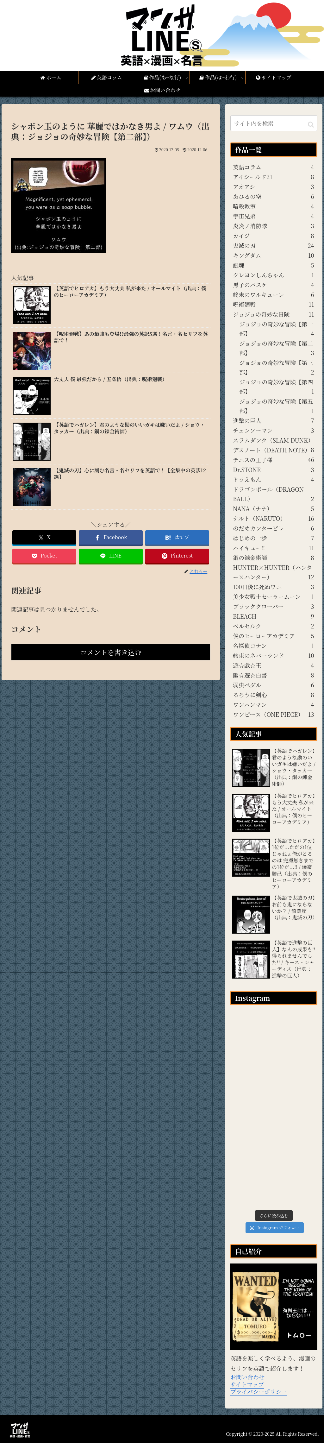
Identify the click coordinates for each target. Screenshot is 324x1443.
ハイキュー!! (273, 547)
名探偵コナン (273, 645)
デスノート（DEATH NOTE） (273, 450)
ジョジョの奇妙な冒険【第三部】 (276, 367)
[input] (273, 123)
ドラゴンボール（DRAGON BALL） (273, 494)
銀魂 (273, 265)
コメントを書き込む (110, 652)
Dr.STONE (273, 469)
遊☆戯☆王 (273, 665)
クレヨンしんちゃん (273, 275)
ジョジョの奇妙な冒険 (273, 314)
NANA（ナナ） (273, 508)
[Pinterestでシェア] (177, 556)
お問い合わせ (247, 1377)
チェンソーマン (273, 430)
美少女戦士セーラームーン (273, 596)
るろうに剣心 (273, 694)
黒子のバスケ (273, 284)
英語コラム (273, 167)
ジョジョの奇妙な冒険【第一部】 (276, 329)
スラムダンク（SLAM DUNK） (273, 440)
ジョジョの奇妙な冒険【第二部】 (276, 348)
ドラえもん (273, 479)
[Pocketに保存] (44, 556)
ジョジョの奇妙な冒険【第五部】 (276, 406)
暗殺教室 (273, 206)
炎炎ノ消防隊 (273, 225)
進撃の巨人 (273, 420)
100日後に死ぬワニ (273, 586)
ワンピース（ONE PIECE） (273, 714)
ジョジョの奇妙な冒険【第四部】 (276, 387)
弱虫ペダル (273, 685)
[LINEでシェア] (111, 556)
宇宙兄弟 (273, 216)
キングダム (273, 255)
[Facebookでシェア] (111, 537)
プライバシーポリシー (258, 1391)
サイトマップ (247, 1384)
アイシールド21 (273, 176)
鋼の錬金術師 (273, 557)
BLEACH (273, 616)
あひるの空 (273, 196)
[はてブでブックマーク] (177, 537)
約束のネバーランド (273, 655)
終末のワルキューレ (273, 294)
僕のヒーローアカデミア (273, 635)
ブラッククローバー (273, 606)
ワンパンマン (273, 704)
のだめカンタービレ (273, 528)
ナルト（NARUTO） (273, 518)
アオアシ (273, 186)
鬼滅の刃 (273, 245)
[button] (310, 124)
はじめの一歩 (273, 538)
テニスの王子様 (272, 459)
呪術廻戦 (273, 304)
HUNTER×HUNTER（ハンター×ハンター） (273, 572)
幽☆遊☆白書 (273, 675)
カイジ (273, 235)
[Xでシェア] (44, 537)
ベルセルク (273, 626)
